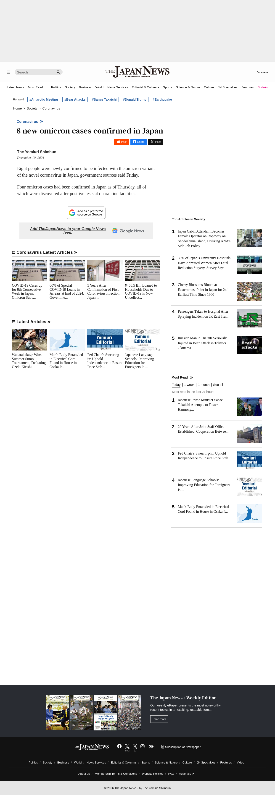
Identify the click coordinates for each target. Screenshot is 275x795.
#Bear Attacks (75, 99)
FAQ (171, 773)
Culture (209, 87)
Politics (56, 87)
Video (240, 762)
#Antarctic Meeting (43, 99)
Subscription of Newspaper (181, 747)
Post (124, 142)
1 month (204, 385)
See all (218, 385)
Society (70, 87)
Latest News (15, 87)
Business (85, 87)
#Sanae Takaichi (104, 99)
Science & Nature (188, 87)
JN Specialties (228, 87)
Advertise (186, 773)
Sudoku (263, 87)
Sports (167, 87)
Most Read (35, 87)
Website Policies (152, 773)
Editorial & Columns (145, 87)
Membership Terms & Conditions (116, 773)
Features (247, 87)
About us (84, 773)
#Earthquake (162, 99)
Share (141, 142)
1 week (189, 385)
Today (176, 385)
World (99, 87)
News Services (117, 87)
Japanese (262, 72)
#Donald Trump (134, 99)
